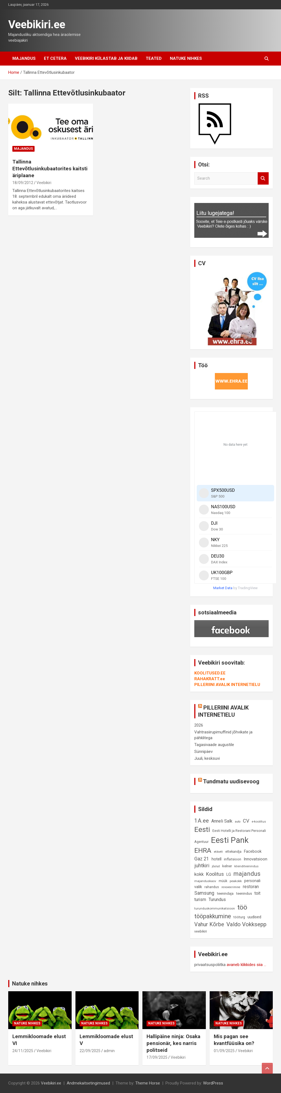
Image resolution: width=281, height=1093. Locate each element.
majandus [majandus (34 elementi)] (247, 873)
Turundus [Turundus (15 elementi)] (217, 899)
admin (109, 1051)
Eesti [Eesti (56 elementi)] (202, 829)
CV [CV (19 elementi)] (246, 821)
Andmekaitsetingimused (88, 1083)
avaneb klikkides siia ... (246, 964)
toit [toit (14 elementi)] (257, 893)
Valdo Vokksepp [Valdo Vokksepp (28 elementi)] (246, 924)
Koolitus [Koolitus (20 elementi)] (215, 874)
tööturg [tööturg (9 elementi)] (239, 917)
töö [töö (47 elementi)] (242, 907)
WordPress (213, 1083)
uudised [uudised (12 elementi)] (254, 917)
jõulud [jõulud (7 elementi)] (216, 866)
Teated (154, 58)
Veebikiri (43, 182)
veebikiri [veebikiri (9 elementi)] (200, 931)
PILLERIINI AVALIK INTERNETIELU (227, 684)
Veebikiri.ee (36, 24)
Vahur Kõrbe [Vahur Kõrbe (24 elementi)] (209, 924)
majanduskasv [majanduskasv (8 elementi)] (205, 881)
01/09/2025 (224, 1051)
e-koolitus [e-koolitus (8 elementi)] (259, 821)
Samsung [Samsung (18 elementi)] (204, 893)
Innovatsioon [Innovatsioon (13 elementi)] (255, 859)
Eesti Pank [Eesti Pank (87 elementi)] (230, 840)
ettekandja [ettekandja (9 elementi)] (233, 851)
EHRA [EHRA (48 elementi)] (202, 850)
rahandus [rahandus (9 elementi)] (211, 887)
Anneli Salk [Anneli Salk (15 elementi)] (221, 821)
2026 (198, 725)
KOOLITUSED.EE (210, 673)
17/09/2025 (157, 1057)
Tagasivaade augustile (214, 744)
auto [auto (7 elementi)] (237, 821)
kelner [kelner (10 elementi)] (227, 866)
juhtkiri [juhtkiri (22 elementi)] (201, 865)
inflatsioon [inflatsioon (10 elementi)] (232, 859)
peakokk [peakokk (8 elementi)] (236, 881)
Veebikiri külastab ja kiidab (106, 58)
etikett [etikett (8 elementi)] (218, 852)
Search (263, 178)
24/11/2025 (22, 1051)
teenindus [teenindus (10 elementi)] (244, 893)
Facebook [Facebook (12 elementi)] (253, 851)
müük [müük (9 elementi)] (223, 881)
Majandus (24, 58)
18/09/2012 (22, 182)
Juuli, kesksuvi (207, 758)
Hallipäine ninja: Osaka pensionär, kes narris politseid (173, 1043)
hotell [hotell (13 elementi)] (216, 859)
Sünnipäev (203, 751)
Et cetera (55, 58)
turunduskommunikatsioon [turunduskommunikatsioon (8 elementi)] (214, 908)
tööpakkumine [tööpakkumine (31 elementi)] (212, 916)
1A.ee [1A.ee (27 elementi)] (201, 820)
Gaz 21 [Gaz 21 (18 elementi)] (201, 859)
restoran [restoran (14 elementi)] (251, 886)
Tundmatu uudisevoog (231, 781)
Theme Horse (147, 1083)
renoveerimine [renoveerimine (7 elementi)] (230, 887)
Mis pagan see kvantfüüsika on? (234, 1039)
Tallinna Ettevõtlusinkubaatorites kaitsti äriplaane (50, 168)
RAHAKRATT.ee (209, 678)
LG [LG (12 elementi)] (228, 874)
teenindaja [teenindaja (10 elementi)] (225, 893)
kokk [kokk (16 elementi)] (199, 874)
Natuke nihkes (186, 58)
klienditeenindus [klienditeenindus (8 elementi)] (246, 866)
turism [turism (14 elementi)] (200, 899)
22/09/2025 (90, 1051)
